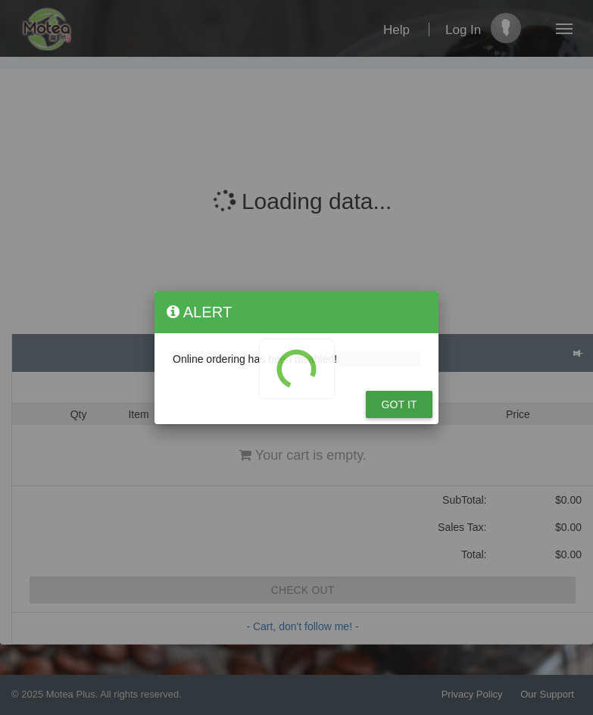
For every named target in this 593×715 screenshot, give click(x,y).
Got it (399, 404)
